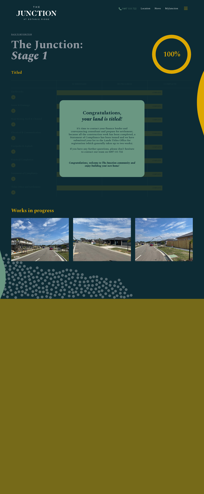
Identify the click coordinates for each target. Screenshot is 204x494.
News (158, 8)
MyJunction (171, 8)
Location (145, 8)
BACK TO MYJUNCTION (21, 34)
